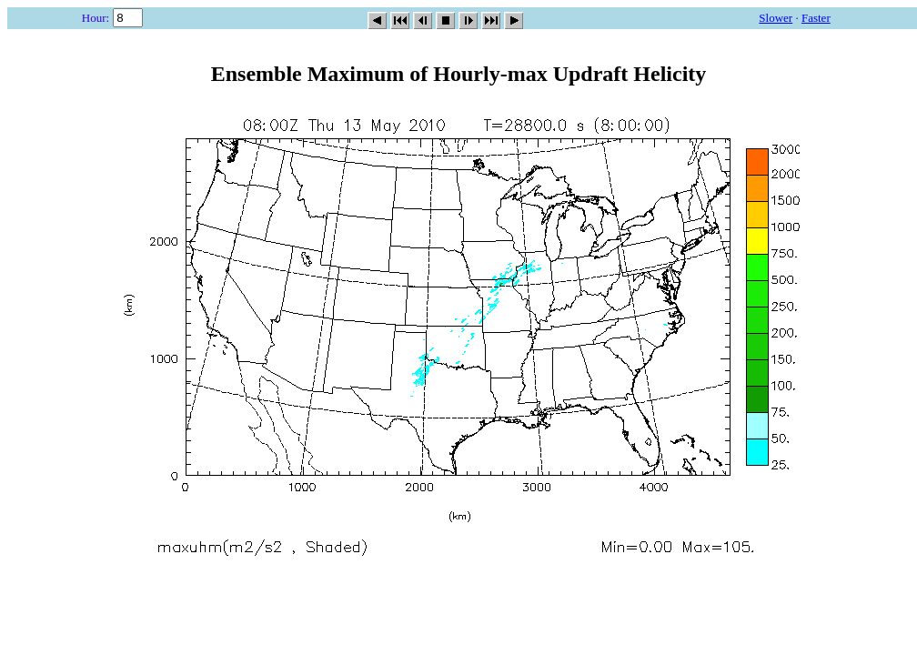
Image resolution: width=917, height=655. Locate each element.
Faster (816, 18)
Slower (775, 18)
